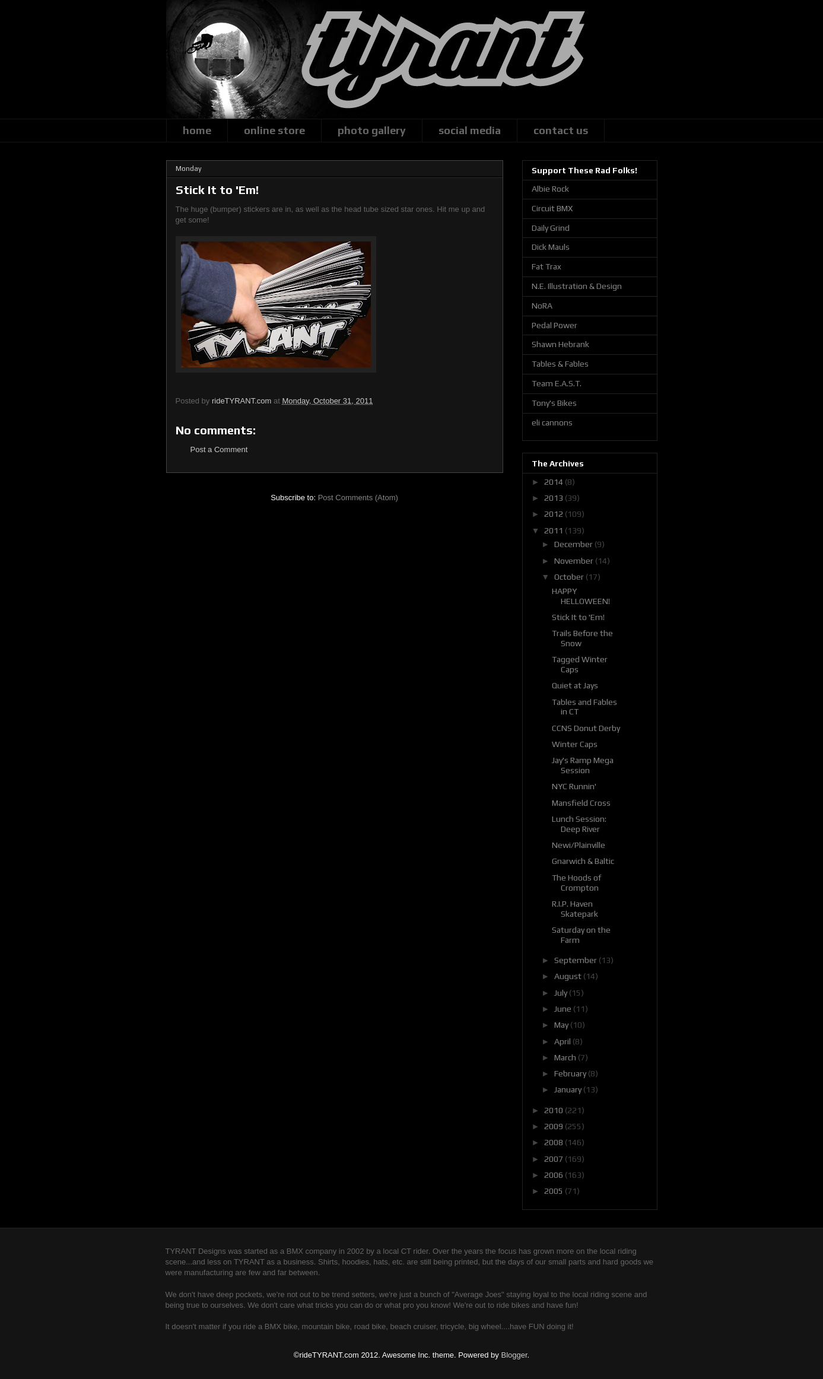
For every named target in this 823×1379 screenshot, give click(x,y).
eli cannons (552, 422)
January (568, 1089)
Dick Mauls (551, 247)
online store (274, 130)
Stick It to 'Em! (578, 617)
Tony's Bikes (554, 403)
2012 (554, 514)
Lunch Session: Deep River (579, 824)
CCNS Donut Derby (586, 728)
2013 (554, 498)
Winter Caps (575, 744)
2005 (554, 1191)
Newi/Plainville (578, 845)
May (562, 1025)
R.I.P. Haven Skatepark (575, 909)
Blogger (514, 1355)
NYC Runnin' (574, 786)
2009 (554, 1126)
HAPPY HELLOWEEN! (581, 596)
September (576, 960)
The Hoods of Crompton (576, 882)
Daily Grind (551, 228)
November (574, 560)
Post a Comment (219, 449)
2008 (554, 1142)
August (568, 976)
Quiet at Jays (575, 685)
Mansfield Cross (581, 803)
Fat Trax (546, 266)
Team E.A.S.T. (556, 383)
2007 (554, 1159)
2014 (554, 482)
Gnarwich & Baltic (583, 861)
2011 (554, 530)
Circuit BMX (552, 208)
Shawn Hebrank (560, 344)
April (563, 1041)
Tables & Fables (560, 363)
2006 (554, 1175)
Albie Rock (550, 188)
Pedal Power (554, 325)
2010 (554, 1110)
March (566, 1057)
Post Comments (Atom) (358, 497)
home (197, 130)
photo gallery (372, 130)
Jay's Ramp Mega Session (583, 765)
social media (469, 130)
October (570, 577)
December (574, 544)
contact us (560, 130)
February (571, 1073)
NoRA (542, 305)
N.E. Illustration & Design (577, 286)
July (561, 992)
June (563, 1008)
